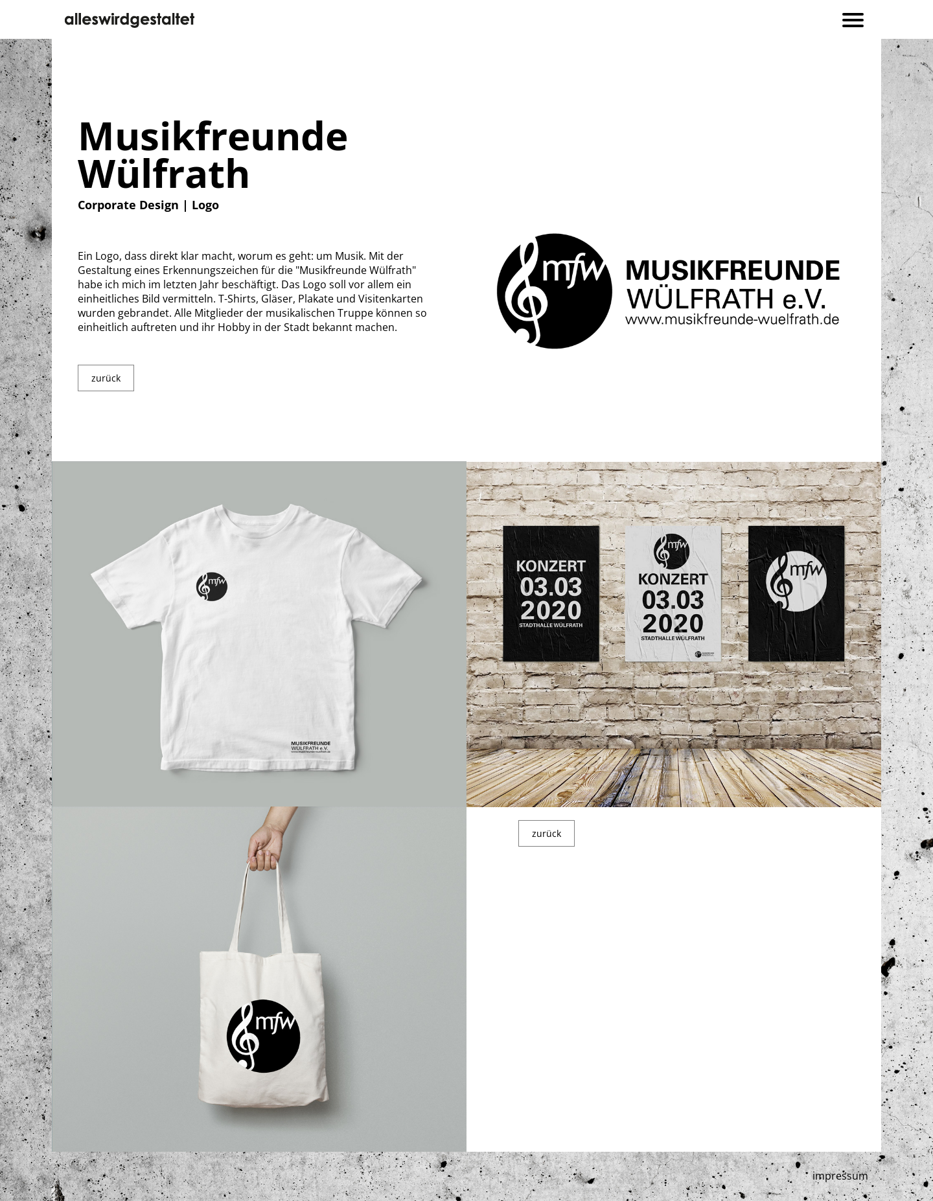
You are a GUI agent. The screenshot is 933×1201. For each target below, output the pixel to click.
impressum (840, 1176)
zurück (106, 378)
